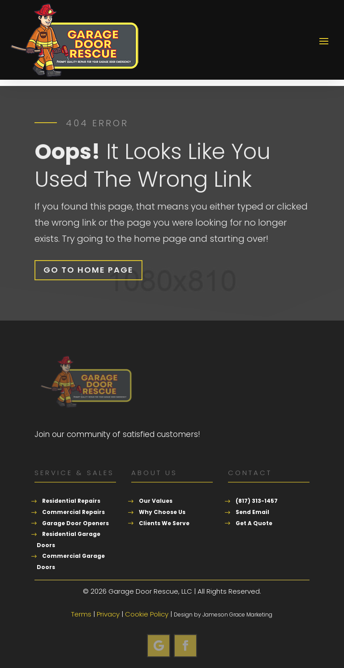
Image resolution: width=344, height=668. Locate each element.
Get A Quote (254, 523)
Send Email (252, 512)
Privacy (108, 614)
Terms (81, 614)
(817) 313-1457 (257, 501)
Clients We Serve (164, 523)
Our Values (155, 501)
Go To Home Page (88, 269)
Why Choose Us (162, 512)
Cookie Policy (146, 614)
